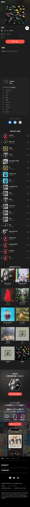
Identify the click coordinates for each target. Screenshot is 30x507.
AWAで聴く (15, 41)
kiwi (7, 109)
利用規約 (3, 486)
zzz (22, 341)
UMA (7, 92)
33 (7, 302)
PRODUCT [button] (5, 465)
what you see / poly (7, 322)
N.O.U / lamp (22, 302)
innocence (7, 361)
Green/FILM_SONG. (22, 283)
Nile (7, 95)
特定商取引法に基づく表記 (20, 488)
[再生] (27, 28)
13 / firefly (22, 322)
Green (7, 112)
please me (8, 90)
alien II (7, 104)
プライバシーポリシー (12, 486)
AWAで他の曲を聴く (15, 394)
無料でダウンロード (15, 424)
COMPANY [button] (5, 470)
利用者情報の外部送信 (6, 488)
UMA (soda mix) (7, 283)
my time (8, 102)
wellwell (11, 81)
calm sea (8, 107)
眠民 (7, 99)
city (18, 458)
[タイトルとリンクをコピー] (20, 122)
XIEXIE (11, 30)
